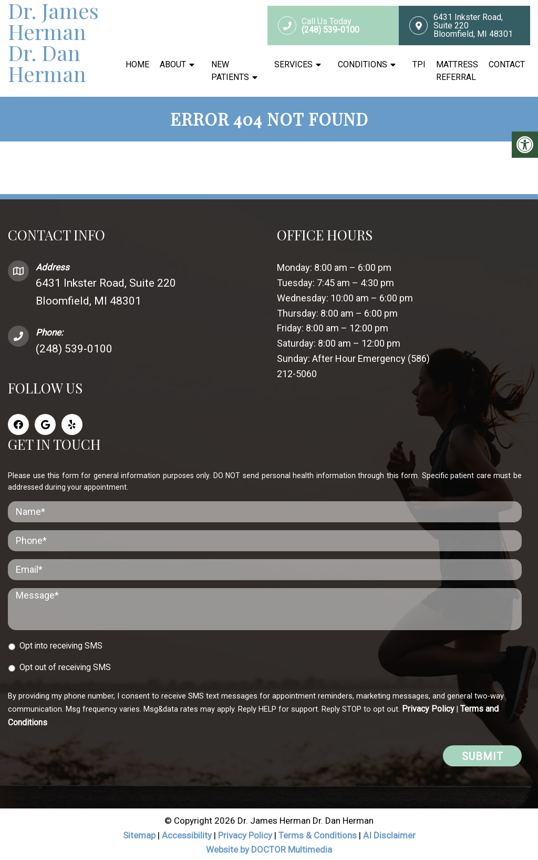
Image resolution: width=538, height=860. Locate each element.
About (173, 64)
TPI (419, 64)
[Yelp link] (71, 422)
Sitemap (139, 833)
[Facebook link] (18, 422)
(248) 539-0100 (74, 346)
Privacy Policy (428, 707)
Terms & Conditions (318, 833)
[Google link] (45, 422)
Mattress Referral (457, 70)
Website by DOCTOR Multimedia (269, 847)
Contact (507, 64)
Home (137, 64)
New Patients (230, 70)
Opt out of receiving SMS (65, 665)
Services (293, 64)
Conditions (362, 64)
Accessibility (187, 833)
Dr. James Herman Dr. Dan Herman (53, 42)
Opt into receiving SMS (60, 644)
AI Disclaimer (389, 833)
